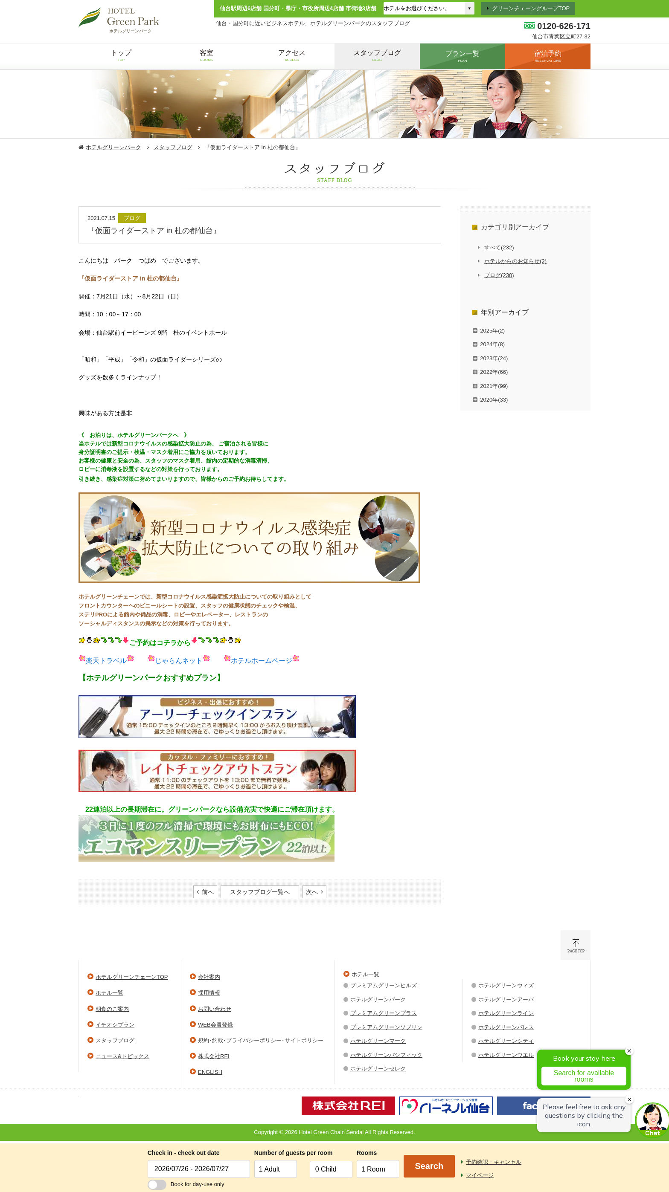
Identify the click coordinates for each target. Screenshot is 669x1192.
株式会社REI (214, 1056)
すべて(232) (499, 247)
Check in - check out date (184, 1152)
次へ (312, 891)
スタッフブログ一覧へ (260, 891)
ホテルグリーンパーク (113, 147)
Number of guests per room (279, 1152)
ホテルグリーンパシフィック (386, 1055)
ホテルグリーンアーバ (506, 999)
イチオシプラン (115, 1024)
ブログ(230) (499, 275)
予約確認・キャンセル (493, 1162)
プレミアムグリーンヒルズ (383, 985)
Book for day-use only (186, 1184)
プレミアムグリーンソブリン (386, 1027)
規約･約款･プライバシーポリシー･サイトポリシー (260, 1040)
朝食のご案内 (112, 1009)
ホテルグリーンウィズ (506, 985)
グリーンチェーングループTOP (531, 8)
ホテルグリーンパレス (506, 1027)
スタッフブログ (173, 147)
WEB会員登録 (215, 1024)
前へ (208, 891)
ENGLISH (210, 1072)
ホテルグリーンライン (506, 1013)
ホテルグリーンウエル (506, 1055)
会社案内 (209, 977)
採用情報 (209, 992)
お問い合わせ (214, 1009)
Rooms (367, 1152)
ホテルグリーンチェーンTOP (132, 977)
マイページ (480, 1175)
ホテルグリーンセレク (378, 1068)
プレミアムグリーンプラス (383, 1013)
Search (429, 1166)
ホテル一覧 (109, 992)
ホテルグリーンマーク (378, 1041)
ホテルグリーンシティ (506, 1041)
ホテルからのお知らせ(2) (515, 261)
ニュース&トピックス (122, 1056)
